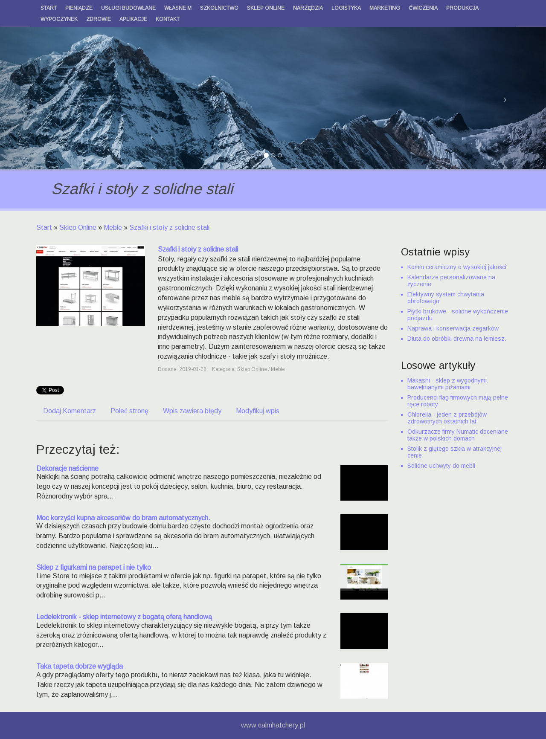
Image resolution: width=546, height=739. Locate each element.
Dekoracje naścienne (67, 468)
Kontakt (168, 19)
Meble (113, 227)
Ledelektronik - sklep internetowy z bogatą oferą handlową (124, 616)
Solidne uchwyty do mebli (441, 465)
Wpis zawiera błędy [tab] (192, 410)
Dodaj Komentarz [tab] (69, 410)
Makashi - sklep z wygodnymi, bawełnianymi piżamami (447, 384)
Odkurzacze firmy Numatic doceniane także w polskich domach (457, 435)
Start (44, 227)
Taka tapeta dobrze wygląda (79, 666)
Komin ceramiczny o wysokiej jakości (456, 267)
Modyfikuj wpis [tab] (257, 410)
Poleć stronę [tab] (129, 410)
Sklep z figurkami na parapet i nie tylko (93, 567)
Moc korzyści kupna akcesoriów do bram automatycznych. (123, 518)
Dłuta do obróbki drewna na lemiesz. (456, 338)
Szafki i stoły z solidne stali (169, 227)
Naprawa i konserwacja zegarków (453, 328)
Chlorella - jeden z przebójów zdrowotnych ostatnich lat (447, 418)
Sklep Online (77, 227)
